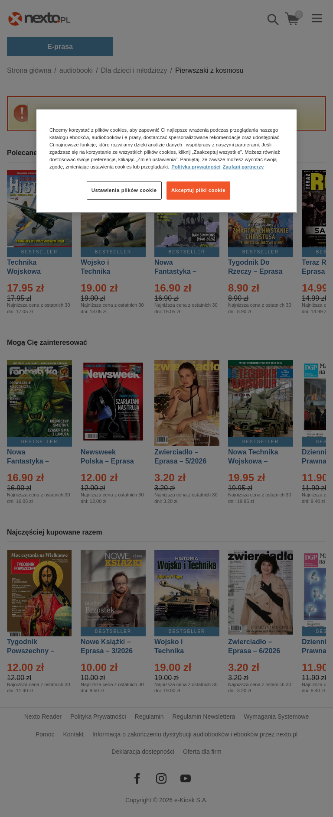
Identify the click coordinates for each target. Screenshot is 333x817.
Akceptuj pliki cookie (198, 190)
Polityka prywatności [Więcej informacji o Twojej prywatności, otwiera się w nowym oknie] (195, 166)
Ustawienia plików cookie (124, 190)
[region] (166, 161)
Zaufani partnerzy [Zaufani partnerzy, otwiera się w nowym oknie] (243, 166)
